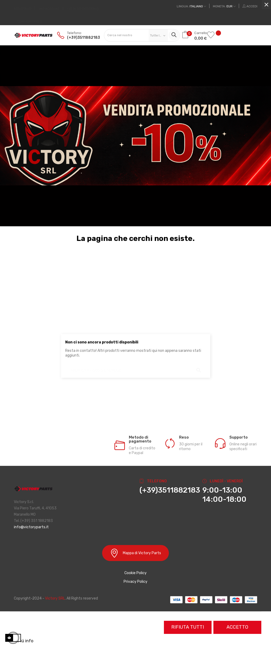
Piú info (25, 640)
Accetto (237, 627)
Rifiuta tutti (187, 627)
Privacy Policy (135, 581)
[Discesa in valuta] (224, 6)
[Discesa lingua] (191, 6)
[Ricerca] (135, 368)
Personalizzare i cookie (56, 640)
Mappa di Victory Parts (135, 553)
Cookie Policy (135, 573)
